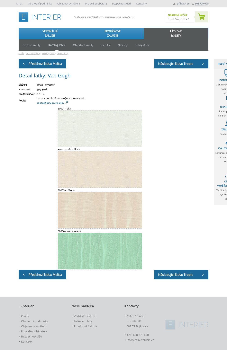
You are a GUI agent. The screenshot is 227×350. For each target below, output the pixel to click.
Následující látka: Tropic (175, 64)
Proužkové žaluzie (85, 326)
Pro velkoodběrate (96, 3)
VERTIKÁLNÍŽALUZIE (50, 33)
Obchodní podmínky (40, 3)
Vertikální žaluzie (85, 316)
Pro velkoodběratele (34, 331)
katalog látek (48, 53)
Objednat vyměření (68, 3)
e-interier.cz (41, 16)
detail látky (62, 53)
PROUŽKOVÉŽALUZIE (112, 33)
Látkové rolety (83, 321)
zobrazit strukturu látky (50, 102)
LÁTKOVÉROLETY (176, 33)
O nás (19, 3)
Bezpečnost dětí (121, 3)
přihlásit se (183, 3)
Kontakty (141, 3)
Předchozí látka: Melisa (45, 64)
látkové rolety (33, 53)
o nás (21, 53)
